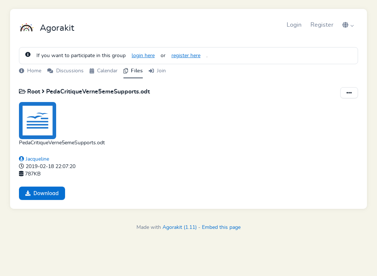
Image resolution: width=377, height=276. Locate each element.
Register (322, 25)
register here (185, 55)
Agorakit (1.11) (179, 227)
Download (42, 193)
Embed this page (221, 227)
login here (143, 55)
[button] (348, 25)
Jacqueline (34, 159)
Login (294, 25)
